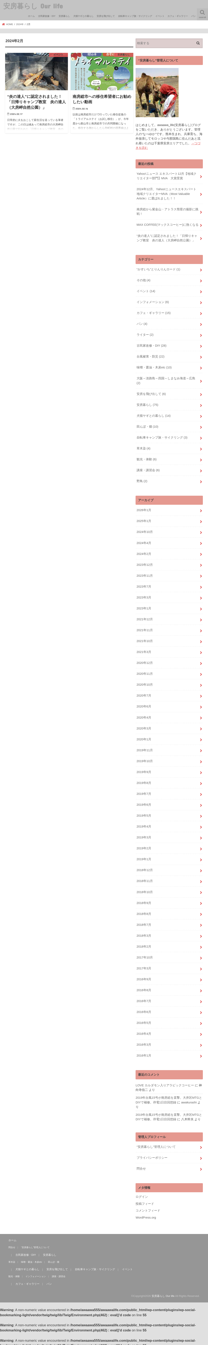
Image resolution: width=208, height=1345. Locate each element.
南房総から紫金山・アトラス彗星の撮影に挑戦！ (167, 211)
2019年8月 (144, 781)
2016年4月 (144, 1031)
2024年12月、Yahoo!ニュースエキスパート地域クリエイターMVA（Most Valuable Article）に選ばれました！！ (166, 194)
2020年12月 (145, 661)
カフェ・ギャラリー (177, 16)
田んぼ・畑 (147, 425)
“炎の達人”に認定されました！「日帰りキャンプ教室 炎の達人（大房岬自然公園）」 (167, 238)
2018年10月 (145, 889)
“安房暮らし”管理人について (156, 1144)
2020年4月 (144, 715)
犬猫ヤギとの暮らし (83, 16)
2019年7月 (144, 792)
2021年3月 (144, 650)
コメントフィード (148, 1207)
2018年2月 (144, 944)
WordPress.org (146, 1214)
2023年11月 (145, 574)
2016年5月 (144, 1020)
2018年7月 (144, 922)
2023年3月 (144, 596)
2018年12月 (145, 868)
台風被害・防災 (151, 356)
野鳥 (142, 480)
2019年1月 (144, 857)
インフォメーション (153, 301)
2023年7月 (144, 585)
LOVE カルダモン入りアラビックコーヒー (165, 1082)
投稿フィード (145, 1200)
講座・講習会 (148, 469)
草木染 (143, 447)
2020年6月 (144, 704)
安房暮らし (64, 16)
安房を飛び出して (106, 16)
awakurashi (188, 1099)
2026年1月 (144, 509)
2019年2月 (144, 846)
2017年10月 (145, 955)
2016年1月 (144, 1052)
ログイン (142, 1194)
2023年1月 (144, 607)
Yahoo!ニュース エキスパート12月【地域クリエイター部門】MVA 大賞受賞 (167, 176)
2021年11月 (145, 628)
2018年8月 (144, 911)
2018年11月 (145, 879)
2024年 (20, 24)
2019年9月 (144, 770)
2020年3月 (144, 726)
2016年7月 (144, 998)
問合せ (141, 1165)
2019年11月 (145, 748)
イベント (159, 16)
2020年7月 (144, 694)
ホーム (31, 16)
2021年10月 (145, 639)
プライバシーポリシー (152, 1154)
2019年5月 (144, 813)
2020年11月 (145, 672)
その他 (143, 279)
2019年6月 (144, 802)
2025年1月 (144, 520)
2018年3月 (144, 933)
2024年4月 (144, 541)
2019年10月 (145, 759)
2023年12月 (145, 563)
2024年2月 (144, 552)
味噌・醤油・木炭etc (154, 366)
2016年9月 (144, 976)
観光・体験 (147, 458)
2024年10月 (145, 530)
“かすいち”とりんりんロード (158, 269)
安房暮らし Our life (33, 6)
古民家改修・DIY (47, 16)
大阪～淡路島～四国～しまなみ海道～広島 (166, 380)
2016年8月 (144, 987)
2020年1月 (144, 737)
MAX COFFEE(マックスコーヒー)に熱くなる (168, 224)
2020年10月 (145, 683)
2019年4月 (144, 824)
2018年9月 (144, 900)
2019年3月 (144, 835)
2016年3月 (144, 1042)
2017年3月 (144, 966)
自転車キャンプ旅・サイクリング (135, 16)
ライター (145, 334)
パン (193, 16)
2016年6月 (144, 1009)
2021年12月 (145, 617)
